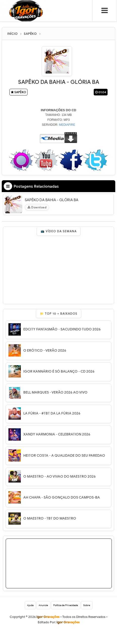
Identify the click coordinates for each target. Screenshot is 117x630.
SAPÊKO (18, 92)
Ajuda (30, 605)
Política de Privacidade (65, 605)
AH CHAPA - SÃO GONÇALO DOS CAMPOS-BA (61, 497)
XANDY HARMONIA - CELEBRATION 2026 (56, 434)
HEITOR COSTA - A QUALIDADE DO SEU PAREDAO (64, 455)
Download (37, 207)
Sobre (86, 605)
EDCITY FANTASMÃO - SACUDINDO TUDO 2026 (62, 329)
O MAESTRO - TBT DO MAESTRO (49, 518)
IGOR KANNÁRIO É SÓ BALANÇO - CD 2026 (58, 371)
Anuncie (43, 605)
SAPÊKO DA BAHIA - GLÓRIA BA (51, 200)
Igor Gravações (68, 622)
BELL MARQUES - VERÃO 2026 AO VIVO (55, 392)
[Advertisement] (66, 569)
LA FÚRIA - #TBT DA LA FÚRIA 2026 (51, 413)
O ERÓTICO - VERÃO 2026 (44, 350)
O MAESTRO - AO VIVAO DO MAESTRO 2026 (59, 476)
